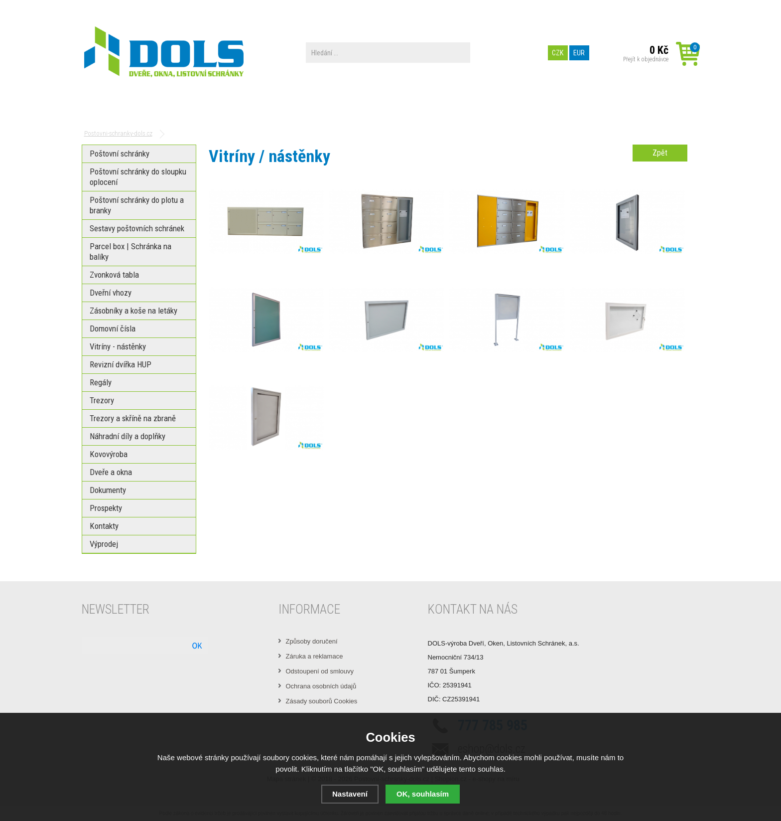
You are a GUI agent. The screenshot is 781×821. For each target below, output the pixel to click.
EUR (579, 53)
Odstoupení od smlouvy (320, 671)
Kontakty (528, 108)
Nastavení (350, 794)
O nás (157, 7)
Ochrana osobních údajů (321, 686)
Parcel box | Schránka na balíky (240, 108)
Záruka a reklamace (314, 656)
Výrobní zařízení (249, 7)
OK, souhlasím (422, 794)
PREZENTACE (406, 108)
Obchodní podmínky (113, 7)
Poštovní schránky (123, 108)
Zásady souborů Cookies (322, 701)
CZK (557, 53)
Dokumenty (343, 108)
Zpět (659, 153)
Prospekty (469, 108)
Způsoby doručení (312, 641)
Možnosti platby (196, 7)
